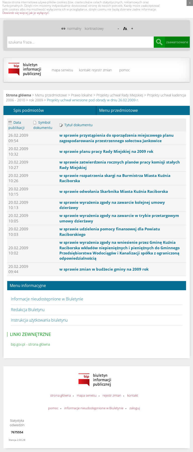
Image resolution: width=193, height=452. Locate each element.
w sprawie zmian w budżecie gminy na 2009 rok (104, 269)
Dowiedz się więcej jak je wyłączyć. (25, 13)
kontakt (85, 70)
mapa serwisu (62, 70)
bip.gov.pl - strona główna (30, 344)
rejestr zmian (102, 70)
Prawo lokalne (81, 95)
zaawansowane (177, 42)
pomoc (124, 70)
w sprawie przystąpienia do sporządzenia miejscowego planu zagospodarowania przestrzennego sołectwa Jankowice (116, 138)
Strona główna (18, 95)
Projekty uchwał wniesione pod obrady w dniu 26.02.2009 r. (93, 100)
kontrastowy (94, 28)
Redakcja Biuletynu (27, 309)
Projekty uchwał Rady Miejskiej (119, 95)
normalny (74, 28)
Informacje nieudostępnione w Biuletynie (47, 299)
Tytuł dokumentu (76, 125)
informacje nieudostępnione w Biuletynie (93, 408)
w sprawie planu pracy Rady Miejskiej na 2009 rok (106, 151)
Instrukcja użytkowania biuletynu (39, 320)
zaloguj (134, 408)
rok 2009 (36, 100)
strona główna (60, 395)
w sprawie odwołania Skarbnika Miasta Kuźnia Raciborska (113, 191)
